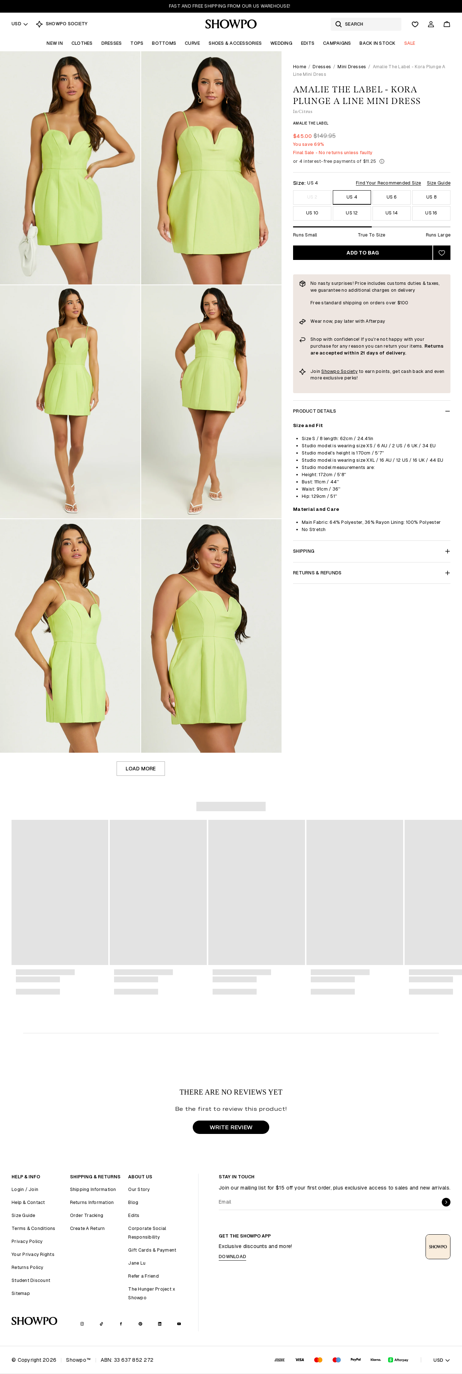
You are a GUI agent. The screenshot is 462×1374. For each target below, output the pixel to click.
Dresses (111, 43)
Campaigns (337, 43)
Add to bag (362, 252)
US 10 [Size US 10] (312, 213)
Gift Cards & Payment (152, 1250)
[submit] (446, 1202)
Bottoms (164, 43)
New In (55, 43)
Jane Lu (136, 1263)
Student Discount (31, 1280)
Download (232, 1256)
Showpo (331, 371)
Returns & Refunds (371, 573)
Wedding (281, 43)
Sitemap (21, 1293)
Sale (409, 43)
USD (20, 24)
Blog (133, 1202)
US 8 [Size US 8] (431, 197)
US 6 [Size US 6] (392, 197)
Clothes (82, 43)
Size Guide (439, 183)
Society (349, 371)
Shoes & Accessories (235, 43)
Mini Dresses (351, 67)
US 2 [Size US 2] (312, 197)
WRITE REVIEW (231, 1127)
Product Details (371, 411)
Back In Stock (377, 43)
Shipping (371, 551)
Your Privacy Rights (33, 1254)
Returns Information (92, 1202)
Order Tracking (87, 1215)
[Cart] (446, 24)
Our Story (139, 1189)
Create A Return (87, 1228)
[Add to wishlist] (441, 252)
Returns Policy (28, 1267)
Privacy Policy (27, 1241)
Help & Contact (28, 1202)
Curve (192, 43)
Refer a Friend (143, 1276)
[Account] (431, 24)
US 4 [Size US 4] (351, 197)
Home (299, 67)
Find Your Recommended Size (388, 183)
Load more (141, 768)
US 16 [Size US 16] (431, 213)
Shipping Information (93, 1189)
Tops (136, 43)
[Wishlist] (415, 24)
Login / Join (25, 1189)
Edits (307, 43)
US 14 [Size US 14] (391, 213)
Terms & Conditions (34, 1228)
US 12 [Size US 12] (352, 213)
